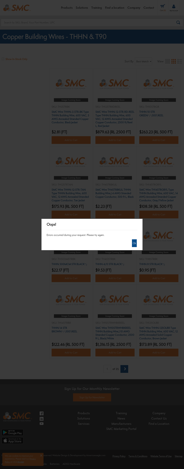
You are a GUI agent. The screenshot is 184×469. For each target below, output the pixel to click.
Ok (134, 243)
